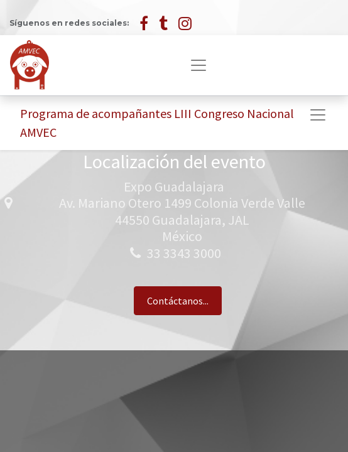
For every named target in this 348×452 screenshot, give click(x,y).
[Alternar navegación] (318, 114)
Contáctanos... (178, 300)
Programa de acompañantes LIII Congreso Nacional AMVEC (157, 122)
